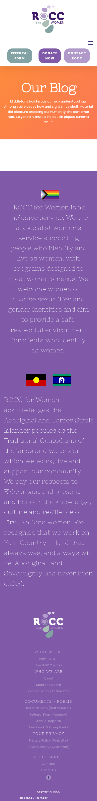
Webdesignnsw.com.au (62, 798)
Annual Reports (48, 721)
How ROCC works (48, 665)
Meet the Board (48, 685)
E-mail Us (48, 770)
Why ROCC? (48, 659)
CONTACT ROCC (77, 56)
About (48, 678)
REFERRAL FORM (19, 56)
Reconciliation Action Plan (49, 691)
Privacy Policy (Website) (48, 740)
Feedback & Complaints (48, 727)
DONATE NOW (49, 56)
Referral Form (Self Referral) (48, 708)
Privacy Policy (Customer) (49, 747)
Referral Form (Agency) (48, 714)
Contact (48, 764)
